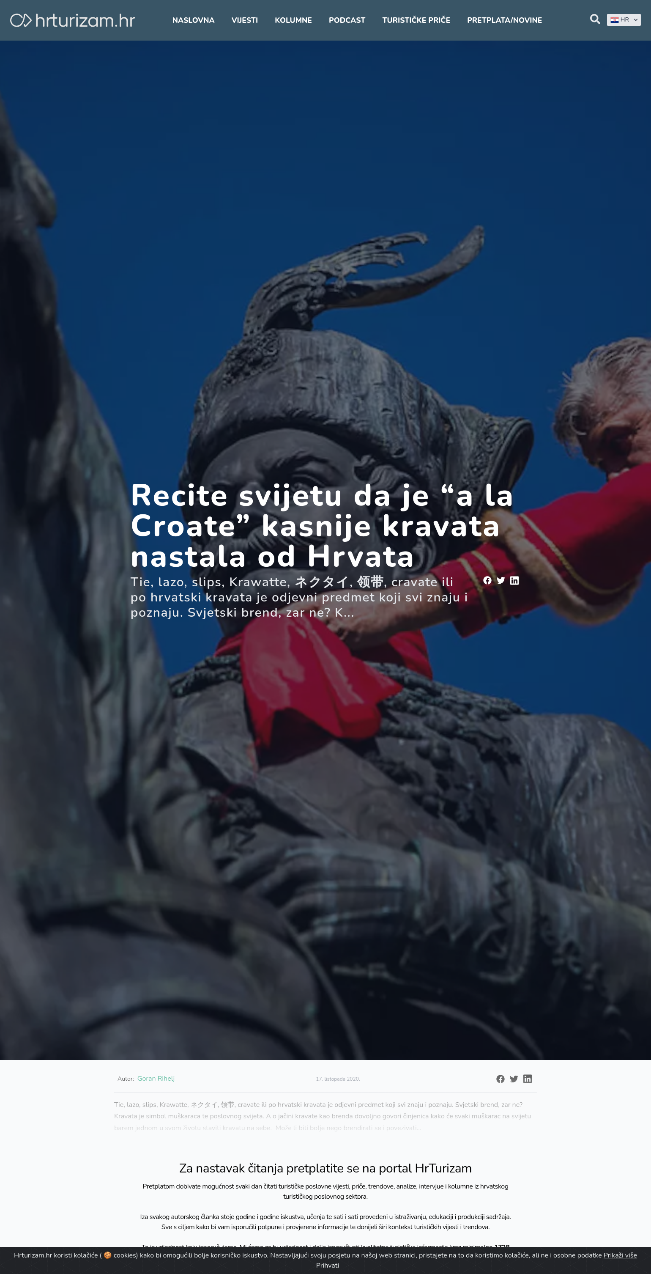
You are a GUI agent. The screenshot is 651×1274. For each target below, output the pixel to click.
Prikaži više (620, 1255)
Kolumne (293, 20)
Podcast (347, 20)
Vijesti (245, 20)
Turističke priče (417, 20)
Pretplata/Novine (504, 20)
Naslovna (193, 20)
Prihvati (327, 1265)
